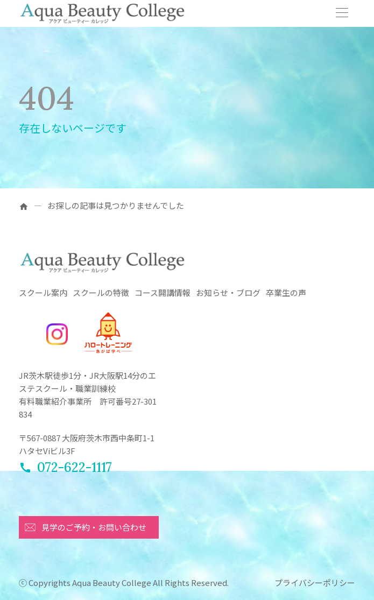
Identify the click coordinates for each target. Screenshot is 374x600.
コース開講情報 (162, 292)
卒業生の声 (286, 292)
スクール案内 (43, 292)
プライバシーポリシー (314, 582)
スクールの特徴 (101, 292)
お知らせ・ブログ (228, 292)
